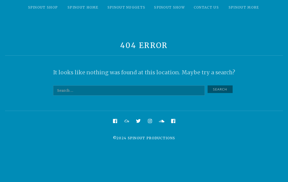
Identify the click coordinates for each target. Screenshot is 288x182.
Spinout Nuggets (126, 7)
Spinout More (244, 7)
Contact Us (206, 7)
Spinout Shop (43, 7)
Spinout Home (83, 7)
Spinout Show (169, 7)
